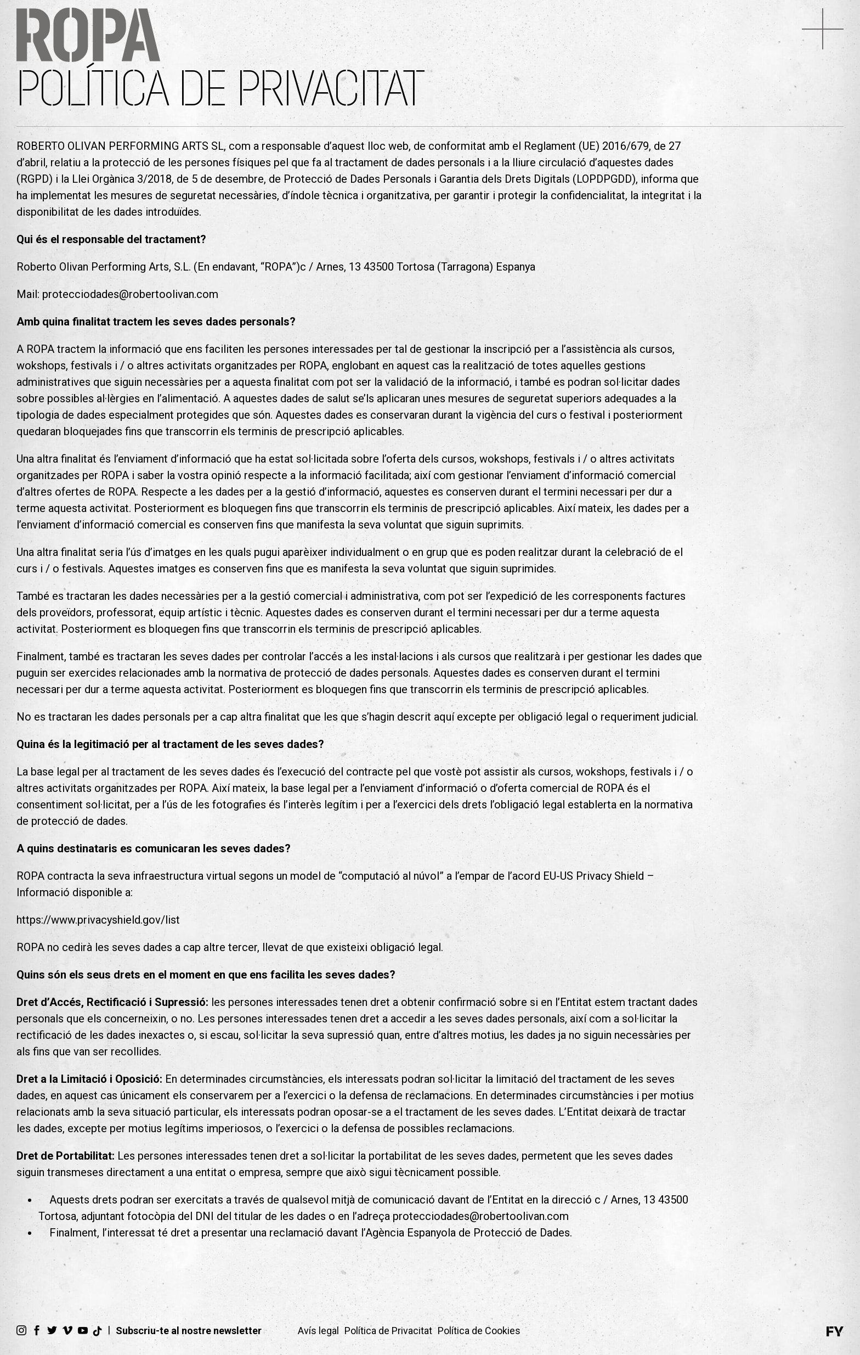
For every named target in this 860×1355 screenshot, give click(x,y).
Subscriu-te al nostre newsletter (189, 1330)
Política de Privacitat (388, 1330)
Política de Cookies (479, 1330)
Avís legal (318, 1330)
